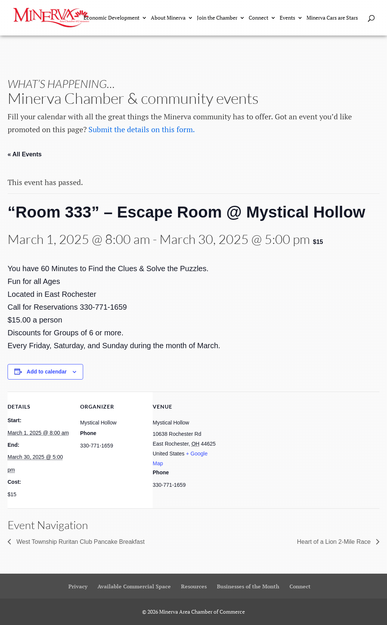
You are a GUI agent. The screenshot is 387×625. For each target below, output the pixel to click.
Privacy (77, 586)
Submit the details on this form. (141, 129)
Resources (194, 586)
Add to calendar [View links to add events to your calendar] (47, 372)
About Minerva (168, 18)
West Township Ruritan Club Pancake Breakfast (80, 542)
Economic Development (111, 18)
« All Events (25, 154)
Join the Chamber (217, 18)
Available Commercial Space (134, 586)
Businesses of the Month (248, 586)
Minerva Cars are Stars (332, 18)
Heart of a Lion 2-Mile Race (334, 542)
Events (287, 18)
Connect (258, 18)
